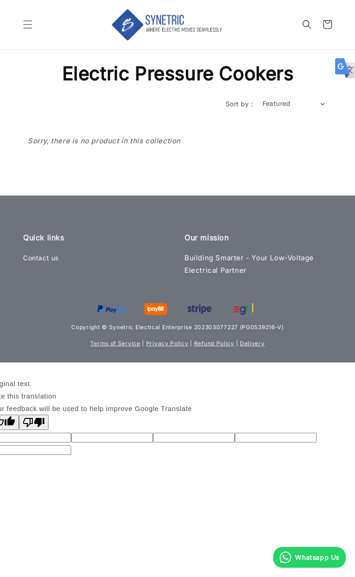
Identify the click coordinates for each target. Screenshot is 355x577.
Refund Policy (214, 343)
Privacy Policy (167, 343)
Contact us (41, 258)
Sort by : (239, 104)
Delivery (252, 343)
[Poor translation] (34, 422)
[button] (28, 24)
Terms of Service (115, 343)
